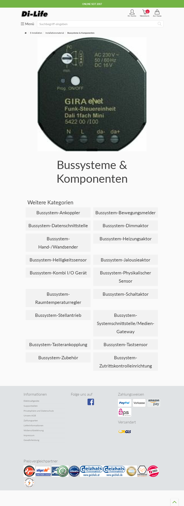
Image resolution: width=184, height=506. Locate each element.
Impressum (29, 435)
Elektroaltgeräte (31, 400)
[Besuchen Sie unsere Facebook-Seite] (91, 403)
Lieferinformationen (33, 425)
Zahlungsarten (31, 420)
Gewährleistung (31, 440)
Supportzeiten (31, 405)
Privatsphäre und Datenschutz (39, 410)
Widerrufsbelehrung (34, 430)
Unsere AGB (30, 415)
